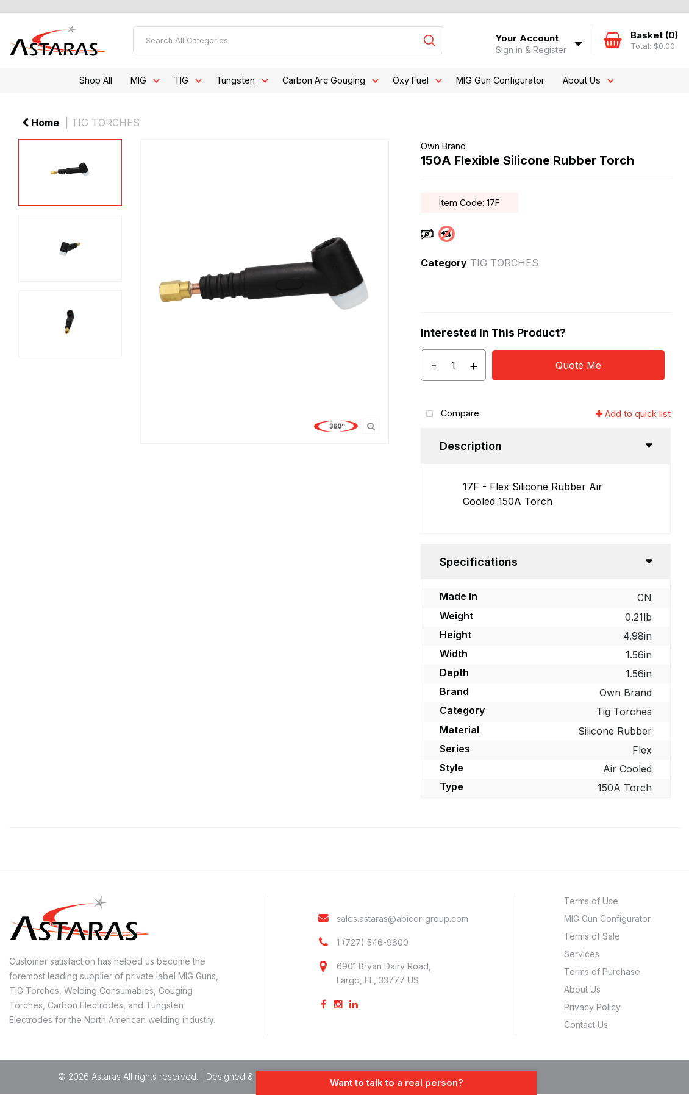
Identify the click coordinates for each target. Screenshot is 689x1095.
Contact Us (586, 1024)
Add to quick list (633, 413)
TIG (181, 80)
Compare (450, 414)
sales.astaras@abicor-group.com (402, 918)
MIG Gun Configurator (500, 80)
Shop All (95, 80)
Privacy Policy (592, 1007)
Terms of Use (591, 901)
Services (581, 954)
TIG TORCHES (105, 122)
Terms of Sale (592, 936)
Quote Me (578, 365)
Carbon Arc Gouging (323, 80)
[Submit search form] (429, 40)
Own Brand (443, 146)
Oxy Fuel (411, 80)
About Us (582, 80)
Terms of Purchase (602, 971)
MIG (138, 80)
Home (40, 122)
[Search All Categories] (288, 40)
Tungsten (235, 80)
